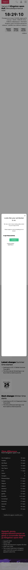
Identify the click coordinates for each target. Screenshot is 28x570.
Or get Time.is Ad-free (9, 235)
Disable (14, 240)
